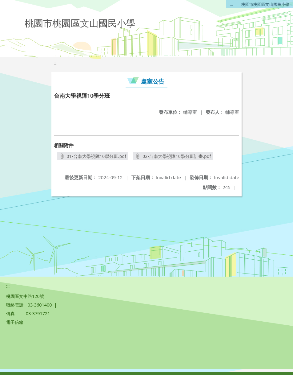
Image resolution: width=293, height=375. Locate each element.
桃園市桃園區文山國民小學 (265, 4)
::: (231, 4)
